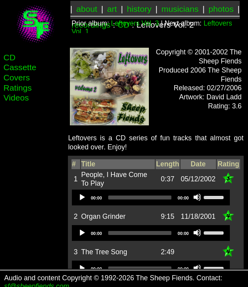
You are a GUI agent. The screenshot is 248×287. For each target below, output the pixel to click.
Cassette (20, 67)
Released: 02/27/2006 (208, 88)
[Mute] (197, 197)
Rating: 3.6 (225, 106)
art (112, 8)
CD (10, 57)
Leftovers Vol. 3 (135, 23)
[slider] (139, 197)
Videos (16, 97)
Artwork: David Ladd (210, 97)
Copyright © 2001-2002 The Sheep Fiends (199, 56)
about (86, 8)
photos (221, 8)
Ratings (18, 87)
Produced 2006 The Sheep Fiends (200, 74)
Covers (17, 77)
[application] (151, 197)
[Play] (81, 197)
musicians (180, 8)
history (139, 8)
